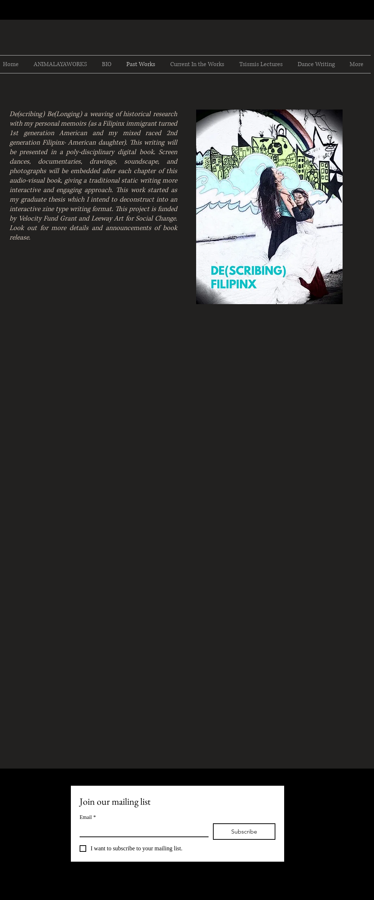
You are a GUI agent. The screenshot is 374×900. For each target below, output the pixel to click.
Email (88, 817)
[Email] (142, 829)
